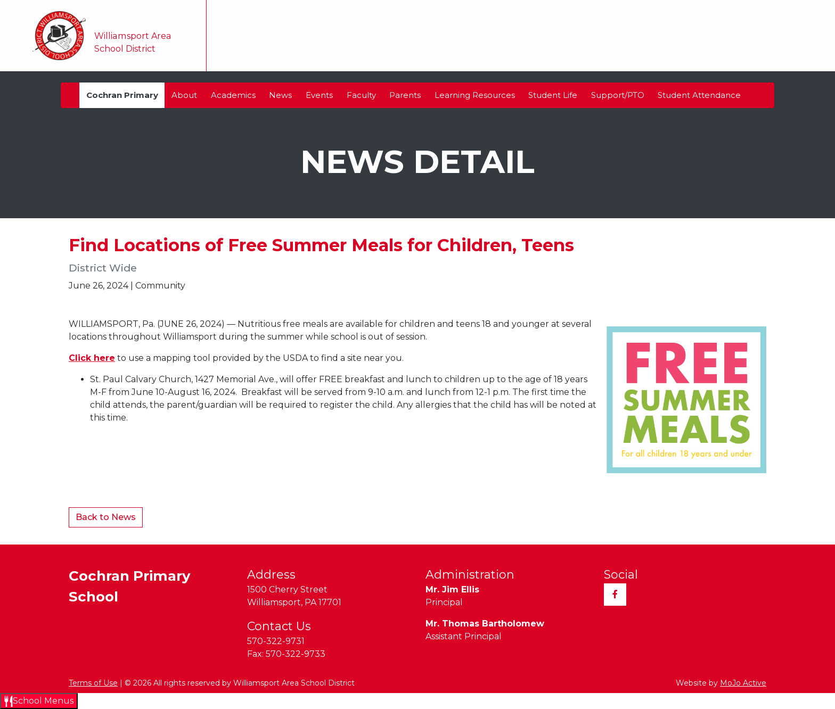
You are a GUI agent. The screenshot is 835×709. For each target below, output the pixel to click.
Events (319, 95)
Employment (616, 13)
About (184, 95)
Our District (291, 48)
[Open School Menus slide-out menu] (39, 701)
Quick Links (791, 13)
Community (554, 13)
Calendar (434, 48)
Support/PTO (617, 95)
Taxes (411, 13)
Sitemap (732, 13)
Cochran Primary (122, 95)
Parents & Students (630, 48)
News (280, 95)
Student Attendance (699, 95)
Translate (363, 13)
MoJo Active (743, 683)
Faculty (361, 95)
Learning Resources (475, 95)
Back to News (106, 517)
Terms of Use (93, 683)
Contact (775, 48)
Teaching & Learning (519, 48)
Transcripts (497, 13)
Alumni (449, 13)
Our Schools (367, 48)
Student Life (552, 95)
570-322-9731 (276, 641)
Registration (679, 13)
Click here (92, 358)
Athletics (717, 48)
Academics (233, 95)
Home (231, 48)
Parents (405, 95)
